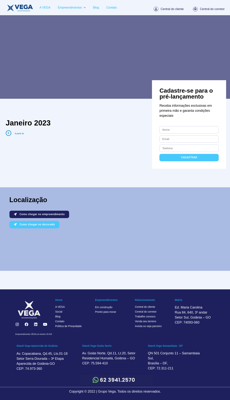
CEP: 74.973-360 (29, 368)
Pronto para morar (105, 311)
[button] (39, 214)
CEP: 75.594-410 (95, 363)
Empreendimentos (72, 7)
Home (58, 299)
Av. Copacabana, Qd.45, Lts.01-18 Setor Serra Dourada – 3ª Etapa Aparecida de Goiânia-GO (42, 358)
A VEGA (44, 7)
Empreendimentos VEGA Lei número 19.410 (33, 334)
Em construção (103, 307)
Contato (111, 7)
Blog (96, 7)
